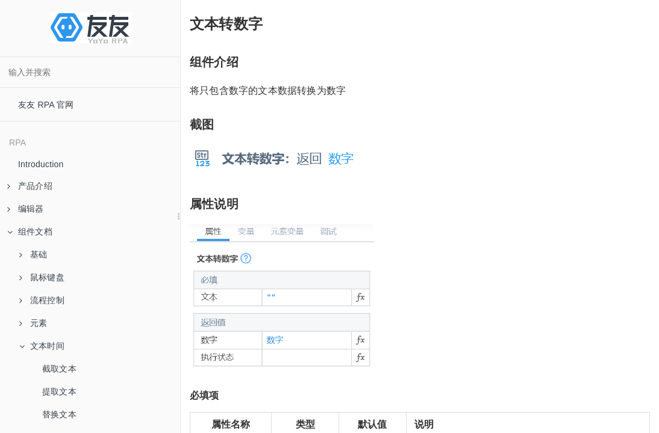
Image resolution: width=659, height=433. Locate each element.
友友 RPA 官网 (46, 104)
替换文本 (59, 414)
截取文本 (59, 368)
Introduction (41, 164)
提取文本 (59, 391)
